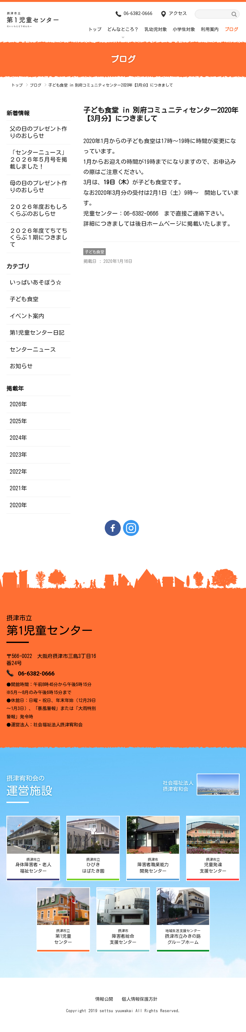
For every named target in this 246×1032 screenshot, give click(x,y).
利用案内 (210, 29)
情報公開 (104, 999)
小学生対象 (184, 29)
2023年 (18, 454)
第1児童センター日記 (37, 332)
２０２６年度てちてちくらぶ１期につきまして (38, 237)
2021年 (18, 488)
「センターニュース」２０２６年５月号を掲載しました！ (38, 159)
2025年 (18, 421)
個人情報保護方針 (140, 999)
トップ (95, 29)
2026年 (18, 404)
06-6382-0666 (138, 13)
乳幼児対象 (155, 29)
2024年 (18, 437)
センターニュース (33, 349)
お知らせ (21, 366)
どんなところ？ (123, 29)
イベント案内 (27, 316)
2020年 (18, 505)
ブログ (231, 29)
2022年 (18, 471)
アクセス (178, 13)
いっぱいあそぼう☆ (36, 282)
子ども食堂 (94, 252)
